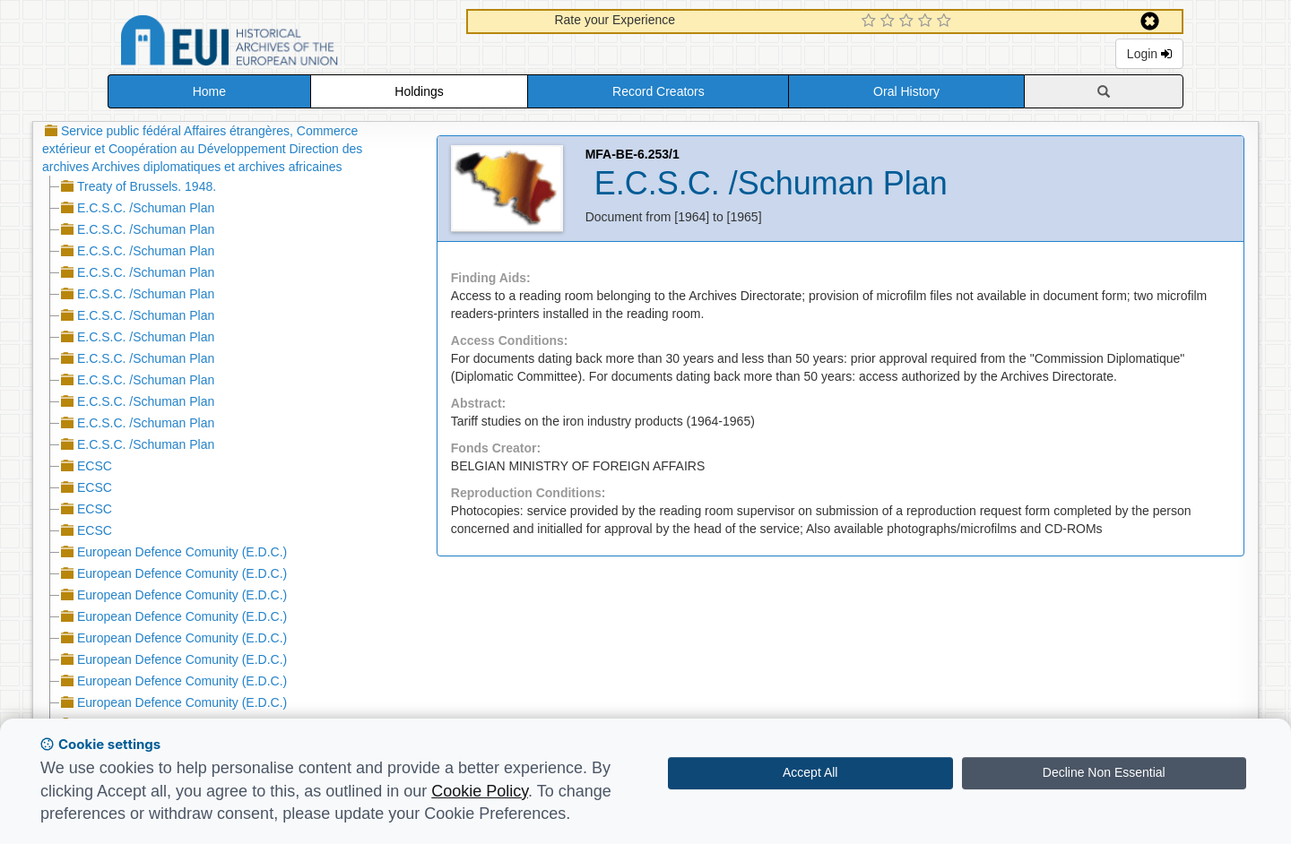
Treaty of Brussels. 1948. (146, 186)
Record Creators (658, 91)
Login (1149, 54)
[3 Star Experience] (908, 21)
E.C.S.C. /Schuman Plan (145, 208)
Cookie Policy (479, 791)
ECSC (94, 466)
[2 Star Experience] (889, 21)
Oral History (906, 91)
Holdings (418, 91)
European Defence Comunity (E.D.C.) (182, 552)
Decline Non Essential (1104, 772)
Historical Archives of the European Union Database (279, 43)
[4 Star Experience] (927, 21)
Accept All (810, 772)
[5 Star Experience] (946, 21)
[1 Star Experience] (871, 21)
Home (209, 91)
